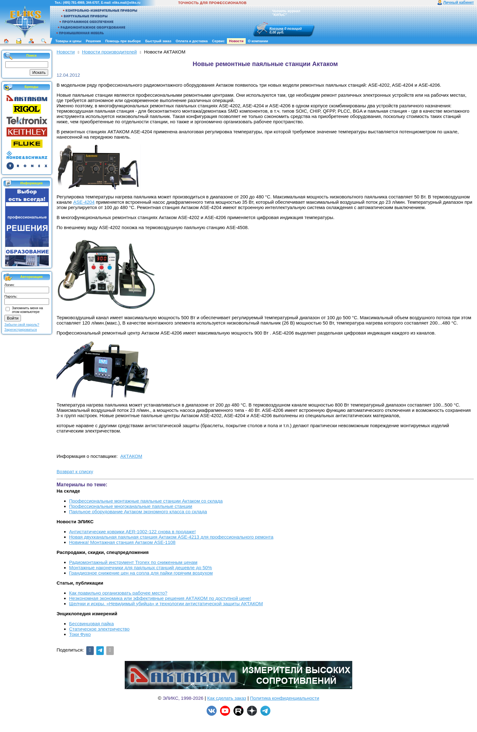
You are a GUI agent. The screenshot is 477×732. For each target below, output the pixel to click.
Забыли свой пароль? (21, 324)
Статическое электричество (99, 629)
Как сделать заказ (226, 698)
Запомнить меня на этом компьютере (27, 310)
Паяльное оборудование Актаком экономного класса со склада (138, 511)
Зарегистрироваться (20, 329)
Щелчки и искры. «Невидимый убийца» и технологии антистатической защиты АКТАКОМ (166, 603)
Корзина (276, 28)
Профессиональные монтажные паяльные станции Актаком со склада (146, 501)
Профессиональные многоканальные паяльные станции (130, 506)
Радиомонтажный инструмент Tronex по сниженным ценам (133, 562)
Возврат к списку (75, 471)
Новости (236, 41)
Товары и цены (68, 41)
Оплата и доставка (192, 41)
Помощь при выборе (123, 41)
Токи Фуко (80, 634)
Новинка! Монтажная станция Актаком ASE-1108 (122, 542)
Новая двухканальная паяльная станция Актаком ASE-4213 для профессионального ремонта (171, 537)
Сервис (218, 41)
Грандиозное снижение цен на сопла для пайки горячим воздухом (141, 573)
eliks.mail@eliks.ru (126, 2)
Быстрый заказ (158, 41)
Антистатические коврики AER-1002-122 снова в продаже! (132, 531)
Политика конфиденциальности (284, 698)
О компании (258, 41)
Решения (93, 41)
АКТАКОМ (131, 456)
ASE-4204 (83, 202)
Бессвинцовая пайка (91, 623)
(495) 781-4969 (73, 2)
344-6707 (92, 2)
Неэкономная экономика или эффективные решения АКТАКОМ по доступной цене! (160, 598)
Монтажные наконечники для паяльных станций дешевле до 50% (140, 567)
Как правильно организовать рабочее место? (118, 593)
